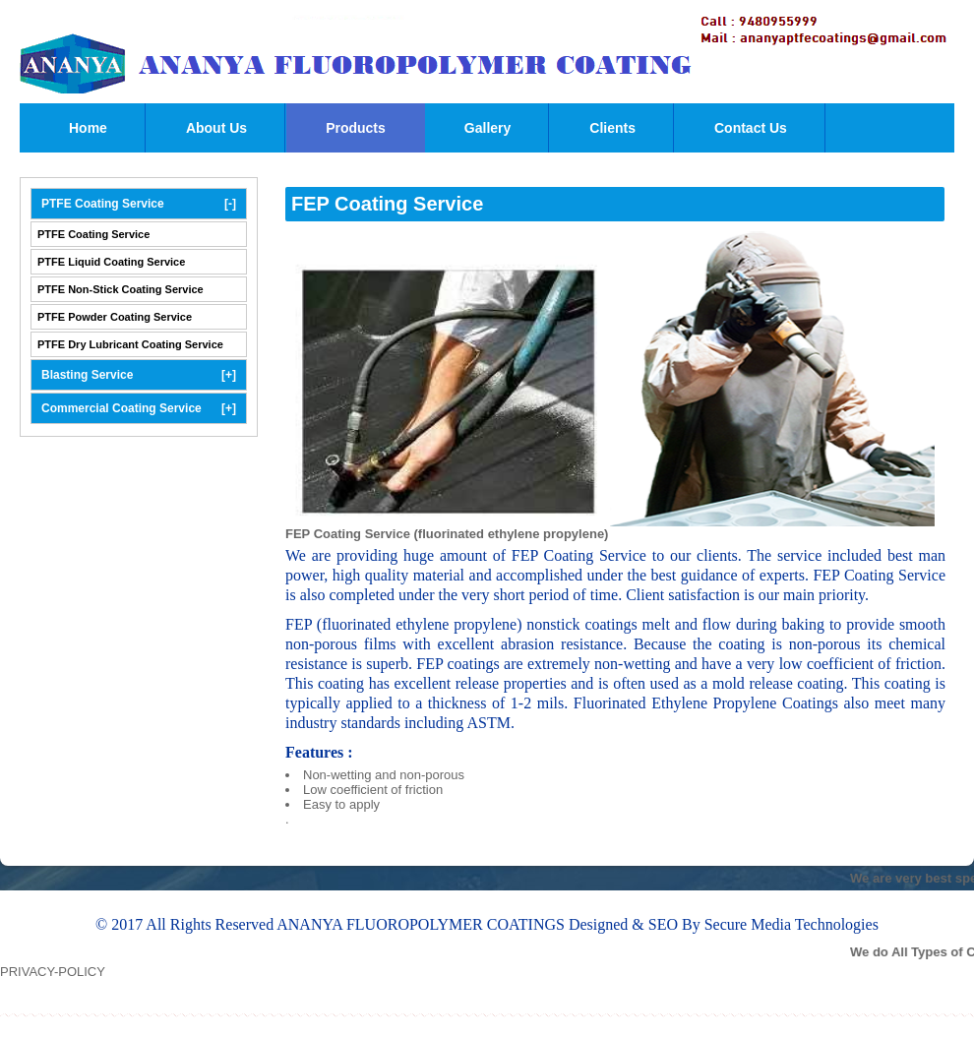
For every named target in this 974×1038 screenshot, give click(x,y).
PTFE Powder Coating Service (114, 317)
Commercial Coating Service (138, 408)
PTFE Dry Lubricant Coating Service (130, 344)
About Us (216, 128)
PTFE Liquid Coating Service (111, 262)
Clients (612, 128)
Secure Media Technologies (791, 924)
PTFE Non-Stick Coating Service (120, 289)
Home (88, 128)
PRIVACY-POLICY (52, 971)
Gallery (487, 128)
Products (356, 128)
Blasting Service (138, 375)
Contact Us (750, 128)
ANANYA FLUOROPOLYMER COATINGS (422, 924)
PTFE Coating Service (138, 204)
